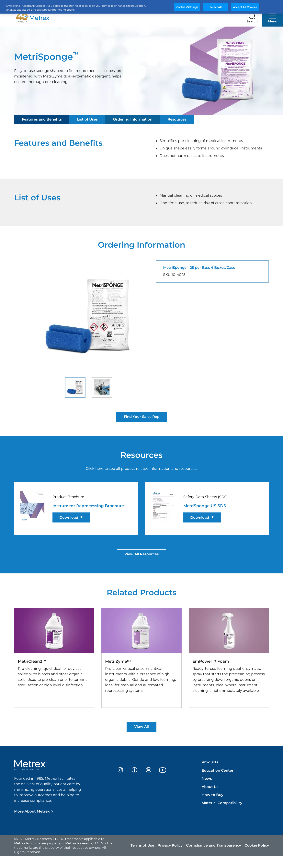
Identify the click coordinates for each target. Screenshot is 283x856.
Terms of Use (142, 845)
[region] (141, 7)
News (207, 778)
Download (68, 517)
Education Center (217, 770)
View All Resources (141, 554)
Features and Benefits (42, 119)
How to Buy (212, 795)
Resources (177, 119)
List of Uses (87, 119)
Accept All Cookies (245, 6)
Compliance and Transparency (213, 845)
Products (210, 762)
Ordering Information (132, 119)
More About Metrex (32, 811)
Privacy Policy (170, 845)
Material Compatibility (222, 803)
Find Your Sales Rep (141, 417)
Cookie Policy (256, 845)
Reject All (215, 6)
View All (141, 726)
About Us (210, 787)
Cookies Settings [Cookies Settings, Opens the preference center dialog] (187, 6)
